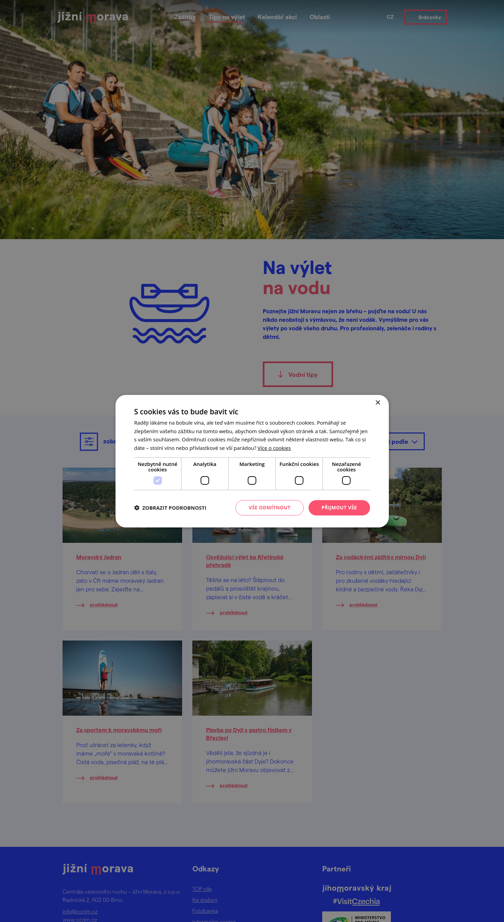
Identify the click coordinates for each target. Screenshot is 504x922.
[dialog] (252, 461)
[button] (170, 508)
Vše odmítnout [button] (269, 507)
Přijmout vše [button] (339, 507)
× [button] (377, 402)
